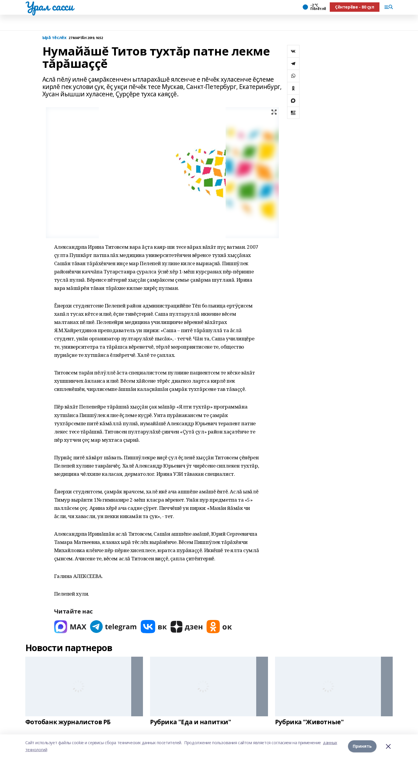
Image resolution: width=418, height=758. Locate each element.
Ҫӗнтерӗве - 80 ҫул (354, 7)
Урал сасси (49, 6)
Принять (362, 746)
